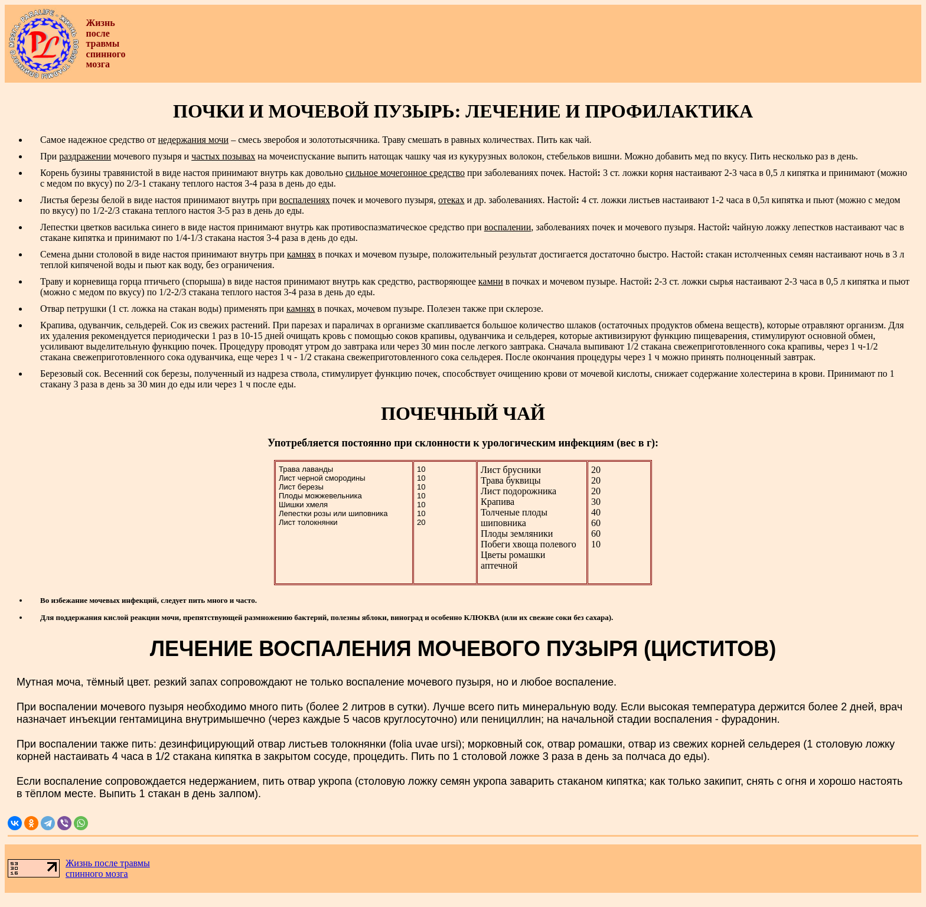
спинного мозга (97, 874)
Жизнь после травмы (108, 863)
